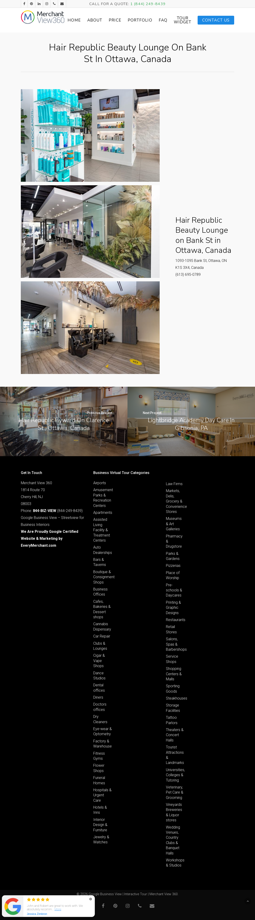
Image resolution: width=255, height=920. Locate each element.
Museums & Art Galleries (174, 523)
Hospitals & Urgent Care (102, 795)
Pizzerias (173, 565)
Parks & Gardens (173, 556)
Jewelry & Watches (101, 839)
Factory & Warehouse (102, 743)
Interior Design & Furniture (100, 824)
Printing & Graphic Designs (173, 607)
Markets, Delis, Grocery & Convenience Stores (175, 501)
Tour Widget (191, 20)
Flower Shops (98, 768)
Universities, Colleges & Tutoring (175, 775)
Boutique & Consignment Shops (102, 577)
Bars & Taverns (99, 562)
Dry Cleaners (100, 719)
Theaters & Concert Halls (174, 735)
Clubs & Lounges (100, 646)
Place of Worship (173, 575)
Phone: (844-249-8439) (52, 511)
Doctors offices (99, 707)
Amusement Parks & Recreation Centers (102, 498)
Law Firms (174, 484)
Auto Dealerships (102, 550)
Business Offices (100, 592)
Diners (98, 697)
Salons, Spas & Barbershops (175, 644)
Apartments (102, 512)
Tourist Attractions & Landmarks (175, 755)
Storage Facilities (173, 708)
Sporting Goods (173, 688)
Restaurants (175, 620)
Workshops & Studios (175, 862)
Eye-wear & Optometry (102, 731)
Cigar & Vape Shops (99, 660)
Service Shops (172, 659)
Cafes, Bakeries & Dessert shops (102, 609)
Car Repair (101, 636)
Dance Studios (99, 675)
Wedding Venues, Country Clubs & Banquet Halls (173, 840)
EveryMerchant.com (38, 545)
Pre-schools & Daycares (174, 590)
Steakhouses (175, 698)
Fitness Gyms (99, 756)
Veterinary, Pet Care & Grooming (174, 792)
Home (83, 20)
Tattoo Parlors (171, 720)
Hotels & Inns (100, 810)
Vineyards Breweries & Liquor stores (174, 812)
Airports (99, 483)
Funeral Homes (99, 780)
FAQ (172, 20)
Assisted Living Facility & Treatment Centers (101, 530)
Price (124, 20)
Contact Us (216, 20)
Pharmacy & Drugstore (174, 541)
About (103, 20)
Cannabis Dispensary (102, 626)
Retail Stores (171, 629)
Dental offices (99, 687)
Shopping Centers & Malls (174, 673)
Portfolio (149, 20)
